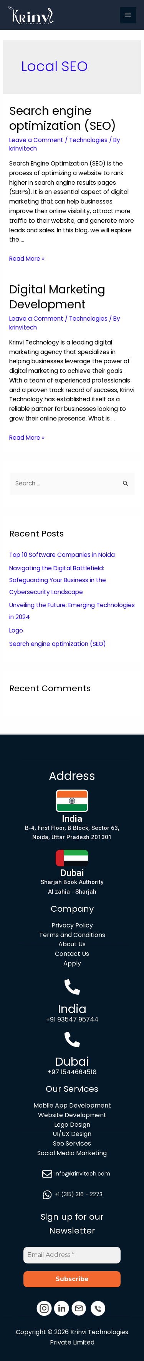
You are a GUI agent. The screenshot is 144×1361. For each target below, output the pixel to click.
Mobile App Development (72, 1105)
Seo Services (72, 1143)
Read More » (27, 259)
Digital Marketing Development (57, 297)
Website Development (72, 1115)
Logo (16, 630)
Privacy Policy (72, 925)
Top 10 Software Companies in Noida (62, 555)
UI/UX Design (72, 1133)
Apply (72, 963)
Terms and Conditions (72, 935)
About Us (72, 944)
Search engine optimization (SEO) (62, 118)
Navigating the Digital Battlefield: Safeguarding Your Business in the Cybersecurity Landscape (57, 580)
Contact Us (72, 953)
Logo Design (72, 1124)
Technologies (88, 140)
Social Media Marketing (72, 1153)
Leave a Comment (36, 140)
